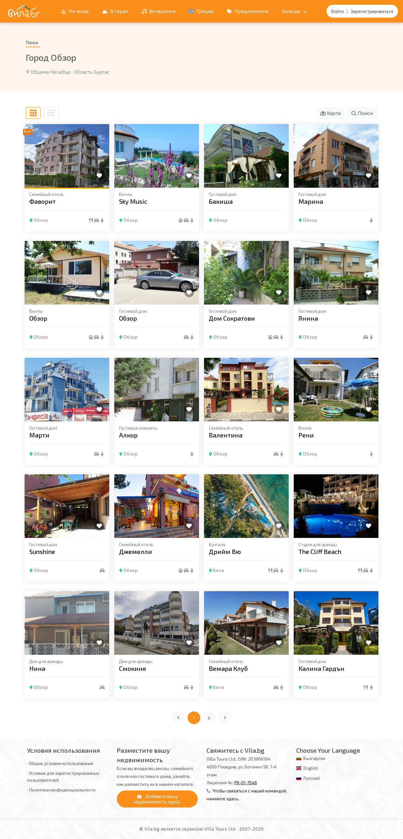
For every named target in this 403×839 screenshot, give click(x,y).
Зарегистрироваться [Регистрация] (371, 11)
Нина (37, 668)
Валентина (225, 434)
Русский (312, 778)
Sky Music (133, 201)
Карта (331, 113)
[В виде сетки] (33, 113)
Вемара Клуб (228, 668)
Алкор (128, 434)
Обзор (41, 220)
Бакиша (221, 201)
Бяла (218, 570)
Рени (306, 434)
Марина (310, 201)
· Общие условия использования (60, 763)
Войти (337, 11)
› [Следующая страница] (225, 716)
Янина (308, 318)
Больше (294, 11)
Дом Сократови (232, 318)
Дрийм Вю (225, 551)
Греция (201, 11)
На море (75, 11)
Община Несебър (51, 72)
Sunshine (42, 551)
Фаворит (42, 201)
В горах (115, 11)
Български (314, 758)
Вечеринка (158, 11)
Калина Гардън (321, 668)
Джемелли (135, 551)
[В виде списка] (51, 113)
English (311, 768)
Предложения (248, 11)
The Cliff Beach (319, 551)
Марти (39, 434)
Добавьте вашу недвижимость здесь (157, 798)
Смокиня (132, 668)
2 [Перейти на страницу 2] (209, 718)
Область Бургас (92, 72)
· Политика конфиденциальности (61, 789)
